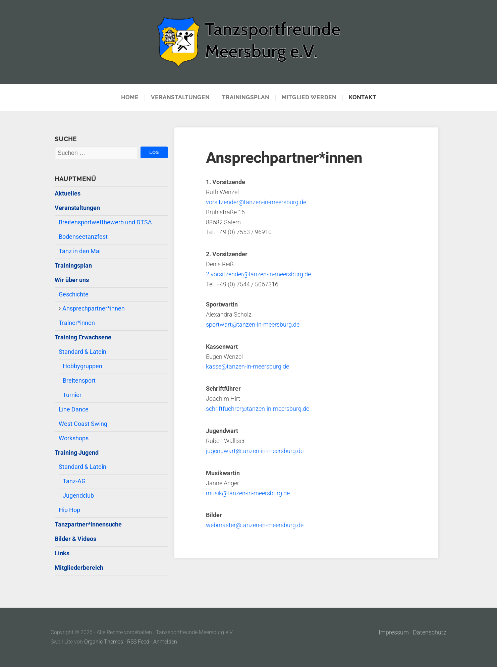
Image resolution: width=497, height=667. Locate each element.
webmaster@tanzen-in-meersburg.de (254, 525)
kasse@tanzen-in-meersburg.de (247, 366)
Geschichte (74, 294)
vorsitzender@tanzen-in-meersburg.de (256, 202)
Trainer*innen (77, 323)
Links (62, 553)
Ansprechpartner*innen (93, 308)
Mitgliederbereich (79, 567)
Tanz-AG (74, 481)
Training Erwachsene (83, 337)
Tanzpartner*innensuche (88, 524)
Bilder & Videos (75, 539)
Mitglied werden (309, 98)
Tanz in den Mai (80, 251)
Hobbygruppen (82, 366)
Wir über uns (72, 280)
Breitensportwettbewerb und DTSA (105, 222)
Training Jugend (77, 452)
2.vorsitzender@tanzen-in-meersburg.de (258, 274)
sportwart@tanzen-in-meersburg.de (252, 324)
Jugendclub (78, 495)
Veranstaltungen (180, 98)
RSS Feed (138, 641)
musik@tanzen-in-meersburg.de (248, 493)
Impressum (394, 632)
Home (130, 98)
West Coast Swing (83, 424)
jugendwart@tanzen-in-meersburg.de (254, 451)
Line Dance (74, 409)
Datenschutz (429, 632)
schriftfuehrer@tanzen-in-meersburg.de (257, 408)
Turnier (72, 395)
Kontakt (362, 98)
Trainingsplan (245, 98)
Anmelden (165, 641)
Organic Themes (103, 641)
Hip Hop (69, 510)
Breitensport (79, 380)
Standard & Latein (82, 351)
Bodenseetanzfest (83, 236)
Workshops (74, 438)
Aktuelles (67, 193)
